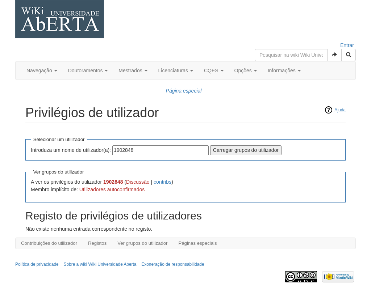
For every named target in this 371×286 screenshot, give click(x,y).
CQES (214, 70)
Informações (284, 70)
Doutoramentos (88, 70)
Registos (97, 243)
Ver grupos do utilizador (142, 243)
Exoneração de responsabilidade (172, 264)
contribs (162, 182)
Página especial (184, 91)
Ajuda (340, 109)
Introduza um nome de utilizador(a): (71, 150)
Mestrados (132, 70)
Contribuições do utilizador (49, 243)
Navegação (41, 70)
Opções (245, 70)
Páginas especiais (197, 243)
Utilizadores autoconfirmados (112, 189)
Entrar (347, 45)
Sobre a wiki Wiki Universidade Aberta (100, 264)
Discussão (138, 182)
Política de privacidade (37, 264)
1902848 (113, 182)
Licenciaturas (175, 70)
